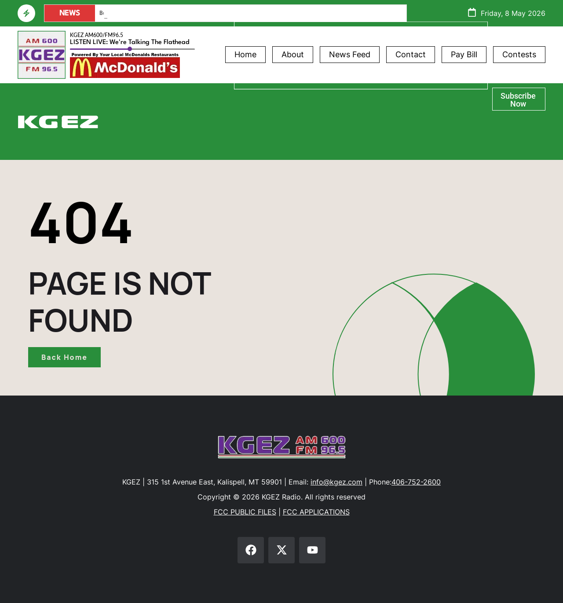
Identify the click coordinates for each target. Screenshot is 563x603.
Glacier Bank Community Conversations (361, 117)
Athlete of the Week (361, 92)
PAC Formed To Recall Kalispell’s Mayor (150, 13)
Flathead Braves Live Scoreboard (360, 142)
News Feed (349, 54)
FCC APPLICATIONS (316, 511)
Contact (410, 54)
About (293, 54)
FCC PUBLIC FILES (245, 511)
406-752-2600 (416, 481)
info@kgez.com (336, 481)
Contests (519, 54)
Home (245, 54)
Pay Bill (464, 54)
